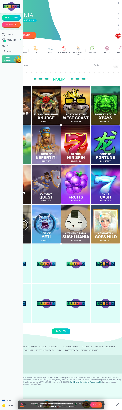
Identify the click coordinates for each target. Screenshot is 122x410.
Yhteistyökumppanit (89, 350)
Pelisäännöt (87, 347)
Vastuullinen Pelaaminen (105, 347)
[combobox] (11, 400)
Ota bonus (24, 35)
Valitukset (28, 350)
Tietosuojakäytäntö (70, 347)
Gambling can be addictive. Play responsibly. (86, 382)
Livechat (8, 405)
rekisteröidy (11, 25)
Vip (5, 45)
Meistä (59, 350)
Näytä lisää (61, 331)
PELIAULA (7, 34)
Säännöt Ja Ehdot (38, 347)
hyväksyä (96, 405)
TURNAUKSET (9, 40)
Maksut (7, 51)
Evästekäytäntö (71, 350)
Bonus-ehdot (54, 347)
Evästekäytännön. (69, 406)
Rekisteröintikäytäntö (45, 350)
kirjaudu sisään (11, 18)
